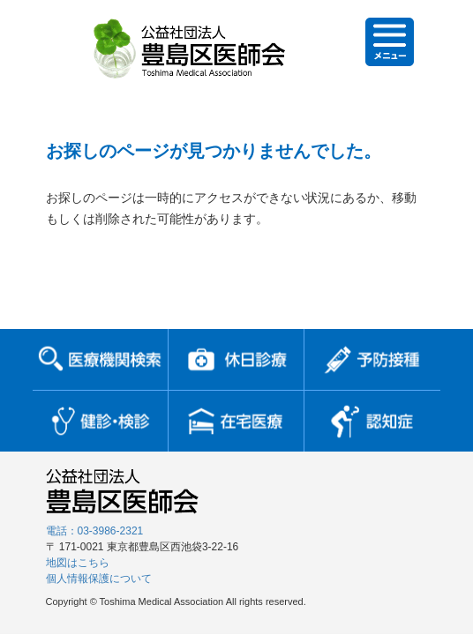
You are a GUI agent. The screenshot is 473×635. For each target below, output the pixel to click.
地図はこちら (77, 563)
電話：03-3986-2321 (95, 531)
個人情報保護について (99, 578)
